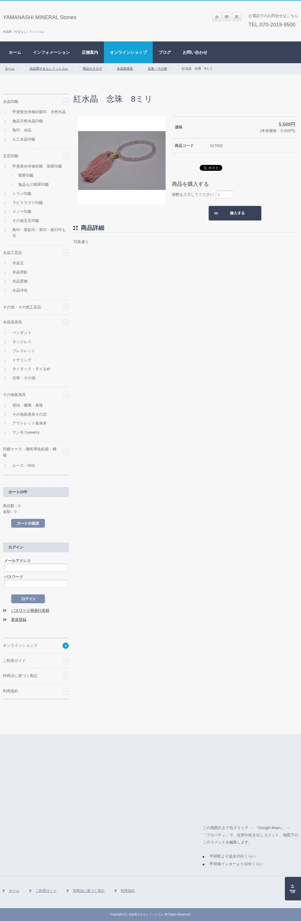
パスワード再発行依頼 (30, 610)
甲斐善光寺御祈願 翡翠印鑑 (37, 166)
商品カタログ (92, 68)
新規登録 (18, 619)
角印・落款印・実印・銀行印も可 (39, 233)
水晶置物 (20, 281)
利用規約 (10, 691)
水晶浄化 (20, 290)
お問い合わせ (195, 52)
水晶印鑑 (10, 101)
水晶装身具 (125, 68)
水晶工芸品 (12, 252)
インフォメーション (51, 52)
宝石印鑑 (10, 156)
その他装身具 (14, 394)
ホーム (15, 52)
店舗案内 (90, 52)
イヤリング (21, 360)
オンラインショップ (128, 52)
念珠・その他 (157, 68)
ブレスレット (23, 351)
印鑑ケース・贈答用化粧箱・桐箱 (29, 452)
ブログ (165, 52)
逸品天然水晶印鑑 (27, 121)
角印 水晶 (21, 130)
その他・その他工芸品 (22, 307)
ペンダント (21, 332)
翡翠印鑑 (25, 175)
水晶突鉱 (20, 272)
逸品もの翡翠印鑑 (33, 184)
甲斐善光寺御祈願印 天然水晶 (39, 112)
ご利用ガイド (14, 660)
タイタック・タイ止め (31, 369)
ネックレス (21, 342)
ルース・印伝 (23, 465)
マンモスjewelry (25, 432)
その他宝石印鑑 (25, 220)
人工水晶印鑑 (23, 139)
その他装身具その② (29, 414)
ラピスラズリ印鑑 (27, 202)
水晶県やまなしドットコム (48, 68)
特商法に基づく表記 (20, 675)
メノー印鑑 (21, 211)
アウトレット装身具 (29, 423)
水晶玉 (18, 263)
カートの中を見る (28, 523)
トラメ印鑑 (21, 193)
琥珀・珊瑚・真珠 (27, 405)
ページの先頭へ (293, 888)
